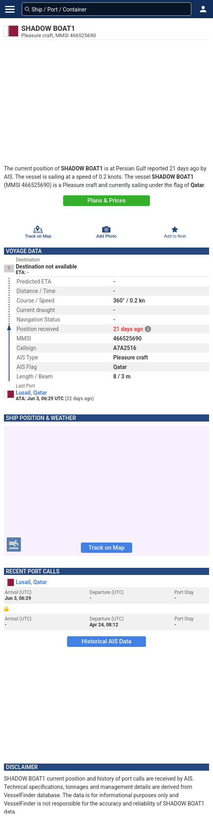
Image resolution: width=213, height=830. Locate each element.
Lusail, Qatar (31, 392)
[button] (203, 9)
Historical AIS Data (106, 641)
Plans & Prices (107, 200)
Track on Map (106, 547)
